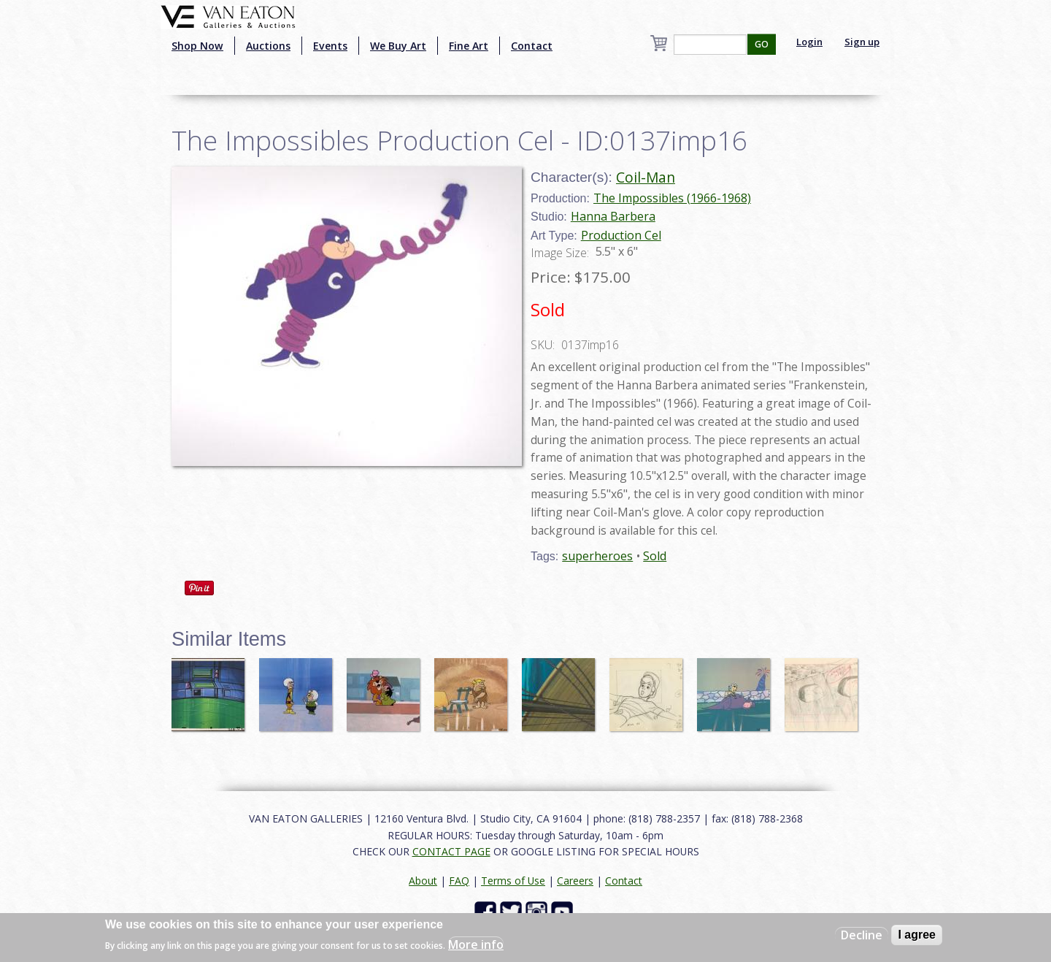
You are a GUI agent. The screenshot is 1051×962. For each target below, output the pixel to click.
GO (762, 44)
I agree (917, 934)
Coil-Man (645, 177)
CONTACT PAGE (451, 851)
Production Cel (621, 235)
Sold (654, 556)
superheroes (597, 556)
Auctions (268, 46)
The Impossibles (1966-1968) (672, 198)
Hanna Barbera (613, 216)
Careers (575, 880)
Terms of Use (513, 880)
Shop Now (197, 46)
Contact (532, 46)
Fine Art (468, 46)
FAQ (459, 880)
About (423, 880)
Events (330, 46)
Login (809, 41)
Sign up (861, 41)
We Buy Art (398, 46)
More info (476, 944)
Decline (861, 935)
